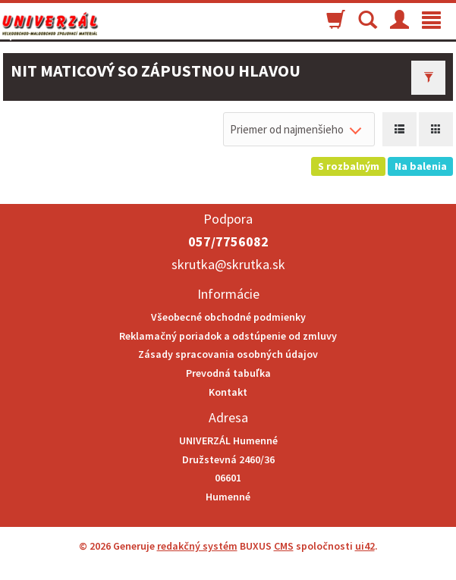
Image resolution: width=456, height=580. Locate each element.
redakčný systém (197, 546)
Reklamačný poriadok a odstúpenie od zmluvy (228, 336)
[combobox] (299, 129)
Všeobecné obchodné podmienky (228, 317)
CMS (284, 546)
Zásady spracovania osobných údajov (228, 354)
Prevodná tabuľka (228, 373)
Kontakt (228, 392)
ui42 (365, 546)
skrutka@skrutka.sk (228, 264)
